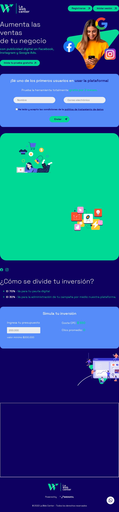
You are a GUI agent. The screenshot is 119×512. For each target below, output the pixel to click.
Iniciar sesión (104, 8)
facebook (1, 269)
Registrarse (78, 8)
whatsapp (110, 500)
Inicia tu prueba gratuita (18, 62)
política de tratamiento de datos (84, 109)
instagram (7, 269)
